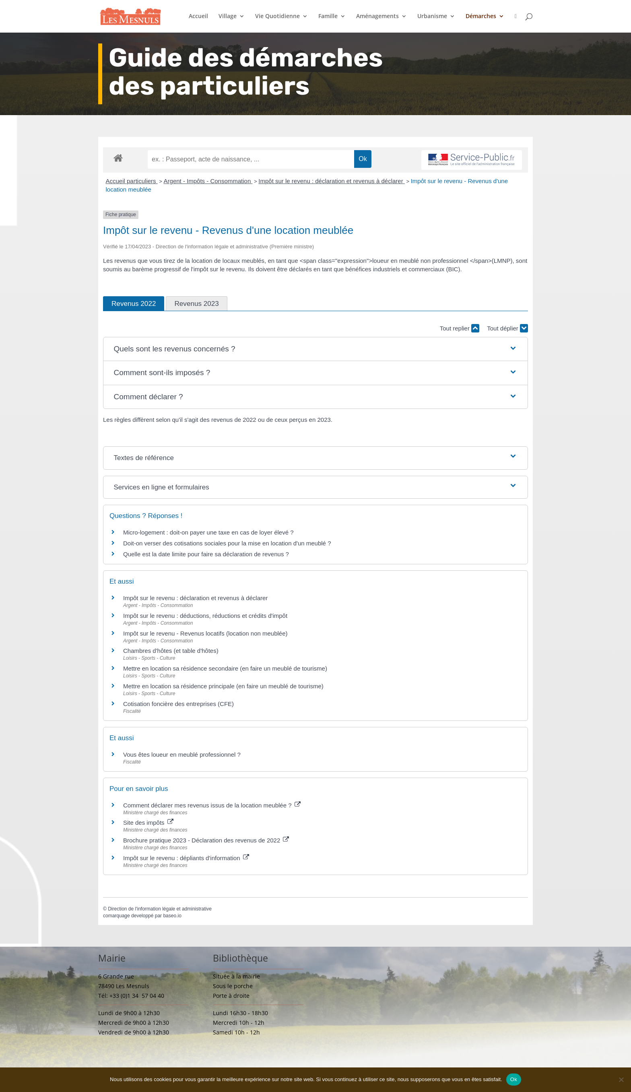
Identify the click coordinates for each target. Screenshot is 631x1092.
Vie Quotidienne (277, 16)
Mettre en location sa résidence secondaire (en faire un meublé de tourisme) (225, 668)
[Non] (621, 1079)
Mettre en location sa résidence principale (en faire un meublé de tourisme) (223, 686)
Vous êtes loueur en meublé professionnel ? (182, 754)
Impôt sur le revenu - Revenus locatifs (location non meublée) (205, 633)
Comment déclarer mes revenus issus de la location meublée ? (212, 805)
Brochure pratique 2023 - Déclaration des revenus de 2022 (206, 840)
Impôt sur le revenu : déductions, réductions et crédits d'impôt (205, 615)
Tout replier (459, 328)
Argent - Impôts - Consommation (208, 181)
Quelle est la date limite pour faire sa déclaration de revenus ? (206, 554)
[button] (316, 349)
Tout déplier (507, 328)
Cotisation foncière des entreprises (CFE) (178, 703)
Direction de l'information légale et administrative (160, 909)
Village (228, 16)
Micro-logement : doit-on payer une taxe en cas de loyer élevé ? (208, 532)
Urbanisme (432, 16)
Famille (328, 16)
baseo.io (172, 916)
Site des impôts (148, 822)
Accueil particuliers (132, 181)
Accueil (198, 16)
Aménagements (377, 16)
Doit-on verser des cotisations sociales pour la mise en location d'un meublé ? (227, 543)
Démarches (481, 16)
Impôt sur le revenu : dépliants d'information (186, 858)
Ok (513, 1079)
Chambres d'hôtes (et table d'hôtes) (171, 650)
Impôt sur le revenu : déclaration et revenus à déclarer (331, 181)
